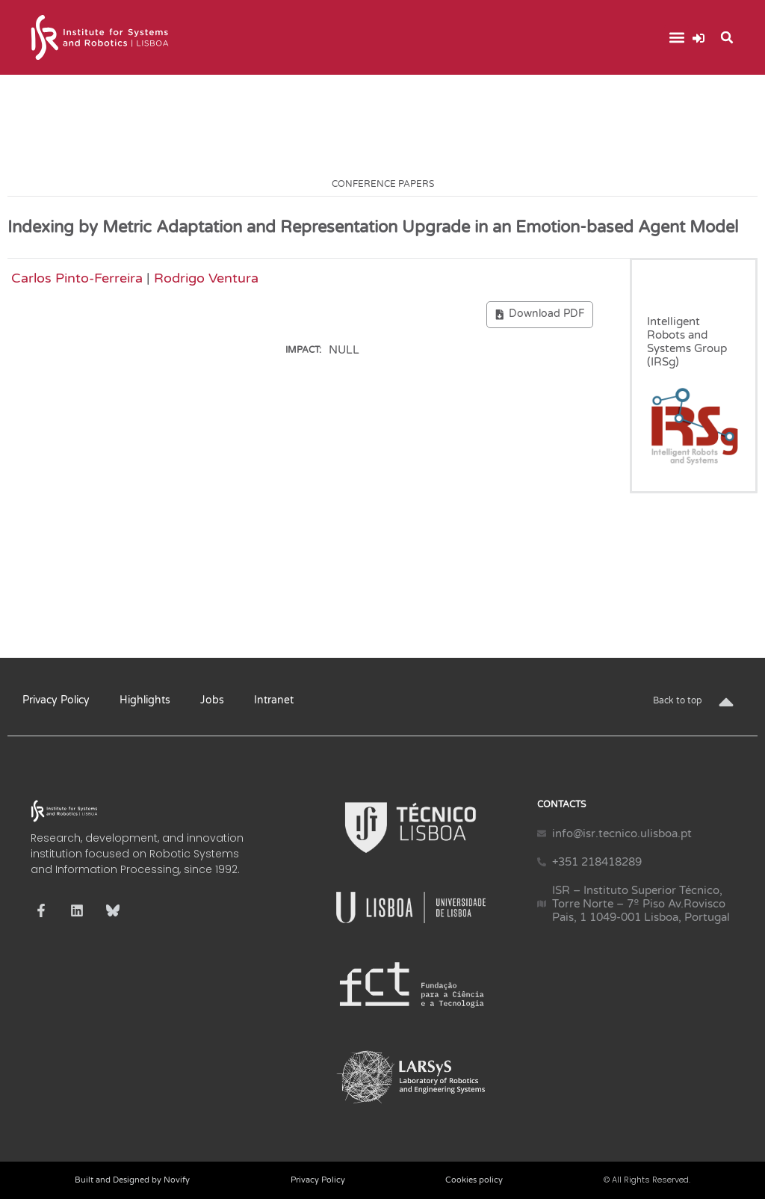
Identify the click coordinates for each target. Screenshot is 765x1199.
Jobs (212, 700)
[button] (676, 37)
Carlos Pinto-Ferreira (77, 278)
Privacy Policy (56, 700)
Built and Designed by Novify (132, 1180)
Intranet (274, 700)
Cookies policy (474, 1180)
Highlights (145, 700)
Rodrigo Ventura (206, 278)
